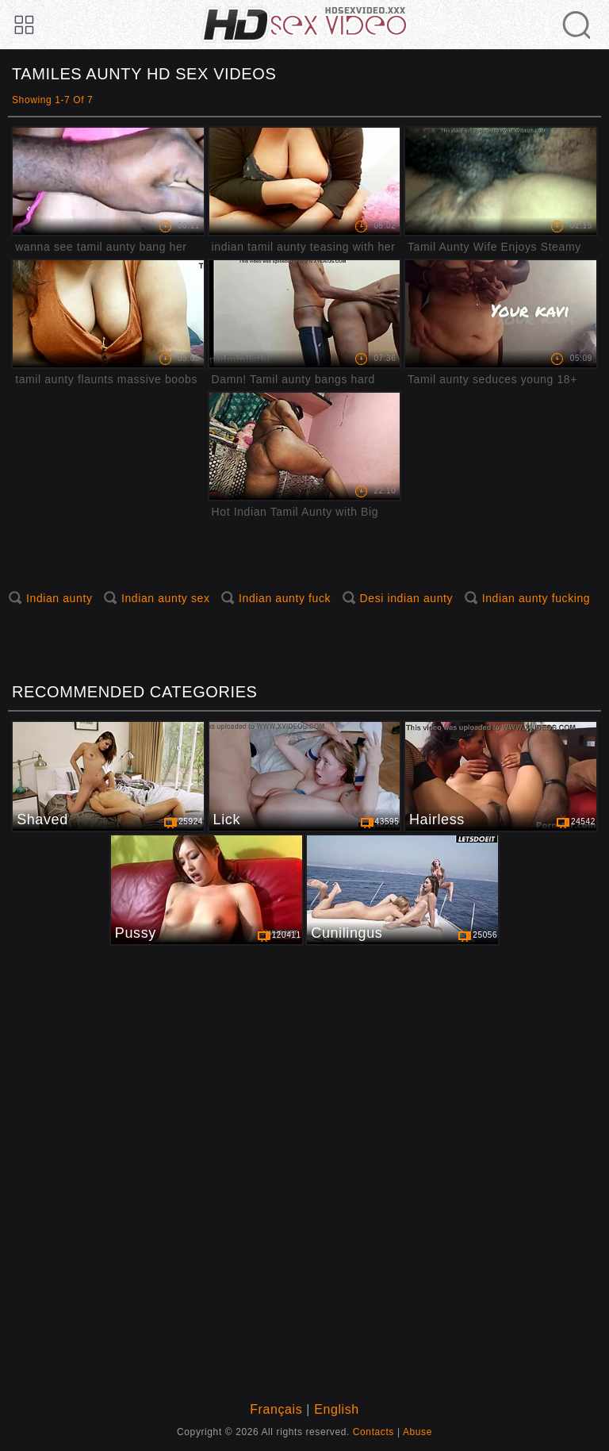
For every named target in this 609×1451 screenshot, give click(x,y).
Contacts (373, 1432)
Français (276, 1409)
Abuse (417, 1432)
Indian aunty (59, 598)
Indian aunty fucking (536, 598)
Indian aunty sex (165, 598)
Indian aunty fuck (285, 598)
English (336, 1409)
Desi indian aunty (407, 598)
